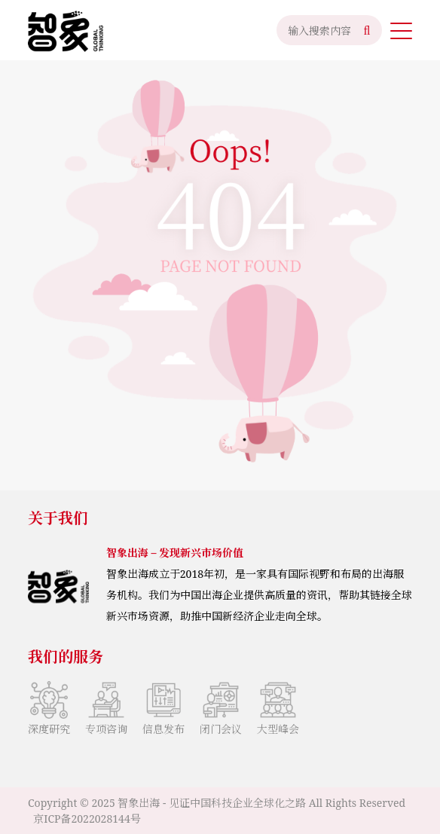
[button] (401, 30)
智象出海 (139, 803)
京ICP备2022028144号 (86, 818)
